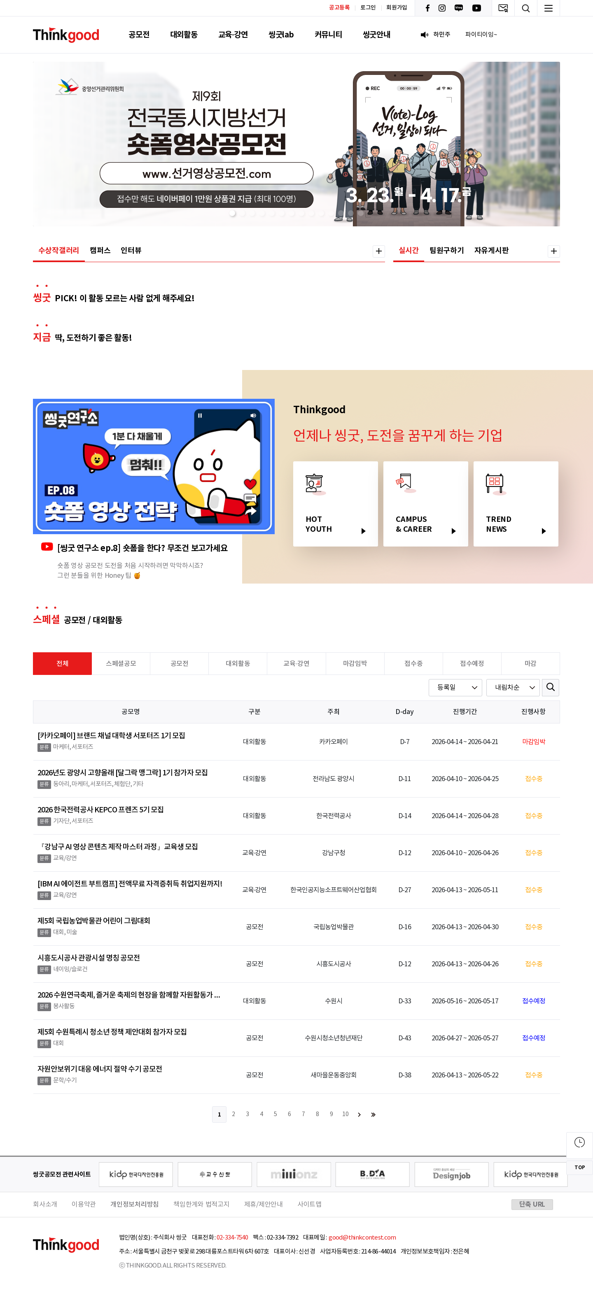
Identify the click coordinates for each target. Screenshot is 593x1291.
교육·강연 (233, 35)
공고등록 (339, 7)
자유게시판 (491, 250)
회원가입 (396, 8)
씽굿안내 (376, 35)
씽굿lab (281, 35)
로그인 (368, 8)
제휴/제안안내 (263, 1204)
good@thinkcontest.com (362, 1237)
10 (345, 1114)
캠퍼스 (100, 250)
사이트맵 (309, 1204)
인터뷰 (131, 250)
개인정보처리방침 (134, 1204)
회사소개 (45, 1204)
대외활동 (184, 35)
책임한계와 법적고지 (201, 1204)
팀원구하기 (447, 250)
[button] (232, 213)
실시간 (409, 250)
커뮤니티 (328, 35)
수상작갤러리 (59, 250)
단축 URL (532, 1204)
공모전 (138, 35)
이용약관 (84, 1204)
